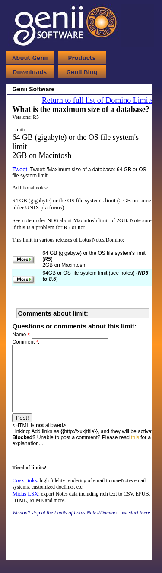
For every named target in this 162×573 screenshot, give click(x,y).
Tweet (19, 169)
